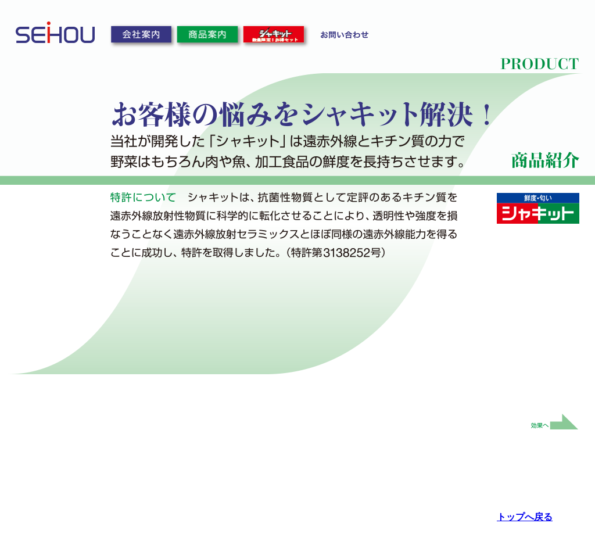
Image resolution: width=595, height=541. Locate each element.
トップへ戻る (525, 517)
